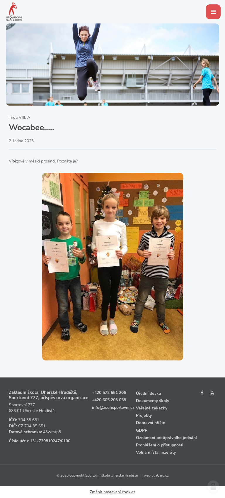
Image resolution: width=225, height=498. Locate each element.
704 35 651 (28, 420)
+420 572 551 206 (109, 392)
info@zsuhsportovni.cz (113, 407)
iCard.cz (162, 475)
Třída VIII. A (19, 117)
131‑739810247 (45, 441)
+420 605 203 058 (109, 400)
